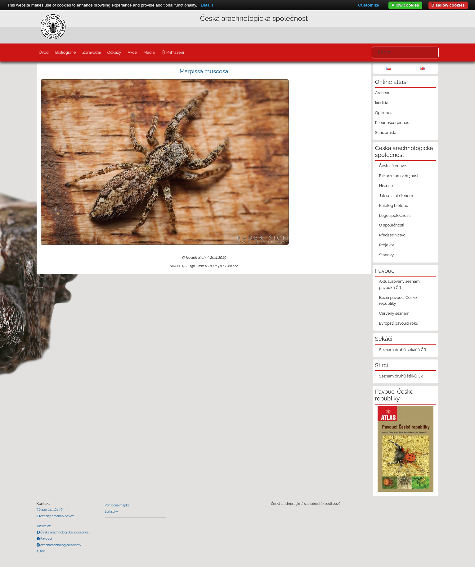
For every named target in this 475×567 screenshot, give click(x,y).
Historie (386, 185)
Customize (368, 5)
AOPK (41, 551)
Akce (132, 52)
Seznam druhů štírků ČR (401, 376)
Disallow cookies (448, 5)
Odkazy (114, 52)
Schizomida (385, 132)
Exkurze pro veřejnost (399, 175)
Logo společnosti (395, 215)
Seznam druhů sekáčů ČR (402, 349)
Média (149, 52)
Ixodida (381, 102)
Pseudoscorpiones (392, 122)
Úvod (44, 52)
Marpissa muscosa (204, 71)
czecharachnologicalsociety (60, 545)
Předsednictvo (392, 235)
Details (207, 5)
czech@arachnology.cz (57, 516)
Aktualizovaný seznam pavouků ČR (399, 284)
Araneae (383, 92)
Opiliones (383, 112)
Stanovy (386, 255)
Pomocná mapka (117, 505)
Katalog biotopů (393, 205)
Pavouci (46, 538)
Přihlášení (174, 52)
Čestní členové (392, 165)
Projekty (386, 245)
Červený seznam (394, 313)
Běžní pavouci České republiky (398, 300)
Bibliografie (65, 52)
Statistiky (111, 511)
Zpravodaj (91, 52)
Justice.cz (44, 526)
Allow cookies (405, 5)
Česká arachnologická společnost (65, 532)
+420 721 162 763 (52, 509)
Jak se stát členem (396, 195)
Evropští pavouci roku (399, 323)
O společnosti (391, 225)
